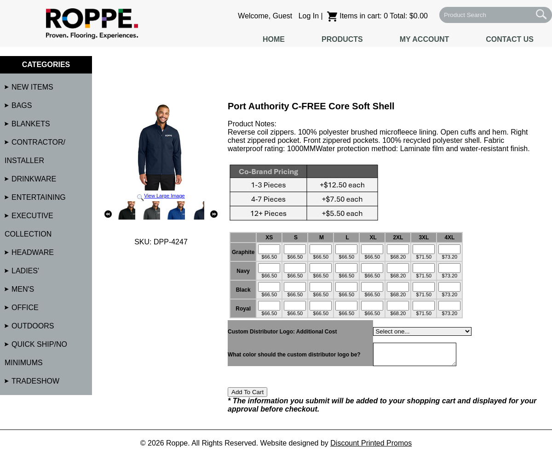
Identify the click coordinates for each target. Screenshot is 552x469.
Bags (22, 105)
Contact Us (510, 39)
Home (274, 39)
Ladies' (25, 271)
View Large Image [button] (161, 151)
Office (25, 307)
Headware (33, 252)
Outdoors (33, 326)
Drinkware (34, 179)
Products (342, 39)
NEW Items (32, 87)
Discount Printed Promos (371, 447)
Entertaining (39, 197)
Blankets (31, 124)
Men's (23, 289)
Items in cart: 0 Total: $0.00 (377, 16)
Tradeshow (35, 381)
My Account (424, 39)
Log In (309, 16)
